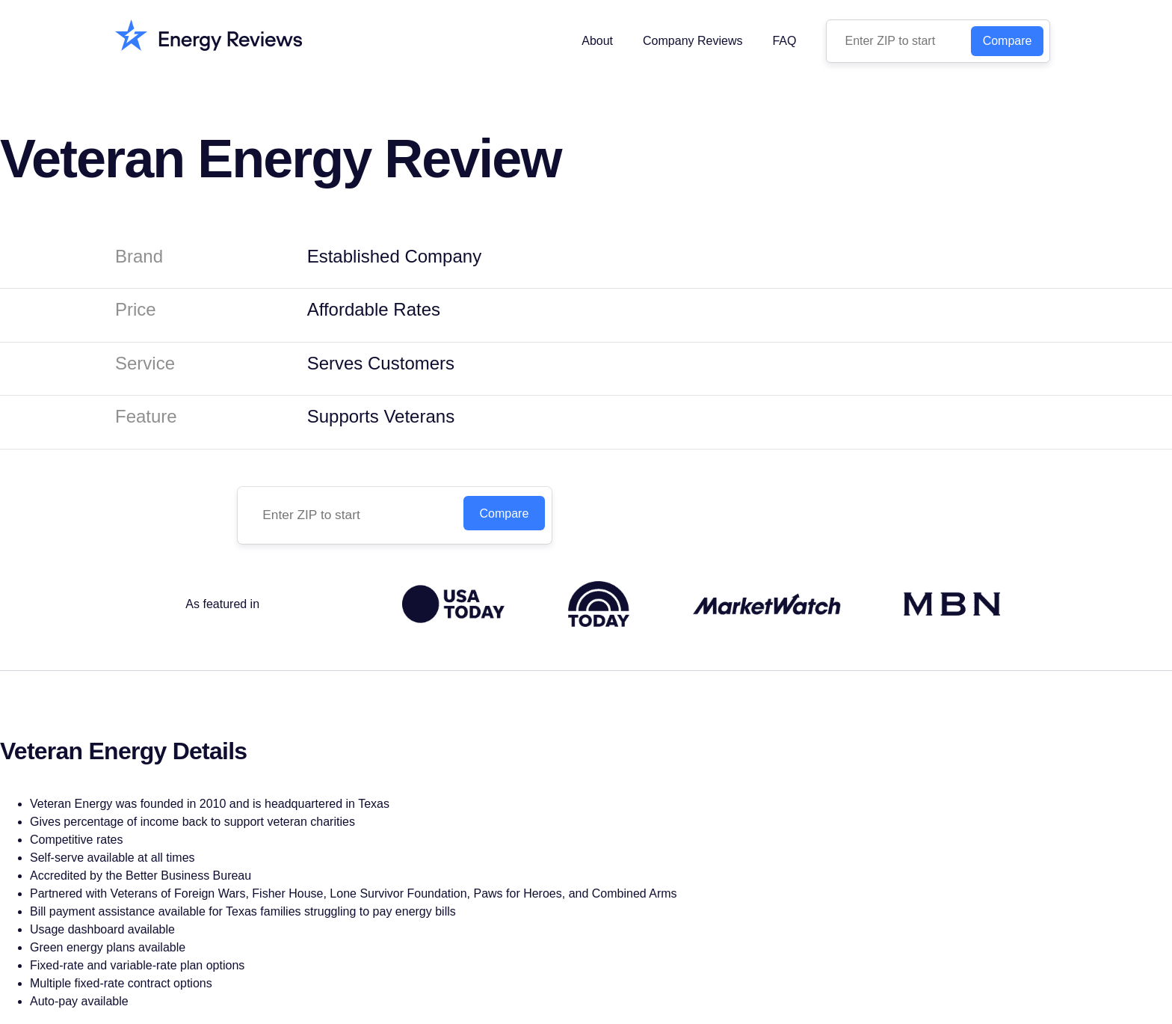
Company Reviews (692, 40)
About (597, 40)
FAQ (784, 40)
